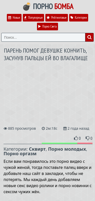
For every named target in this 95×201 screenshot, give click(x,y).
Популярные (33, 17)
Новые (14, 17)
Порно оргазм (20, 153)
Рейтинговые (57, 17)
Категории (78, 17)
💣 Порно (47, 6)
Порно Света (47, 26)
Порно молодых (67, 149)
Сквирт (37, 149)
